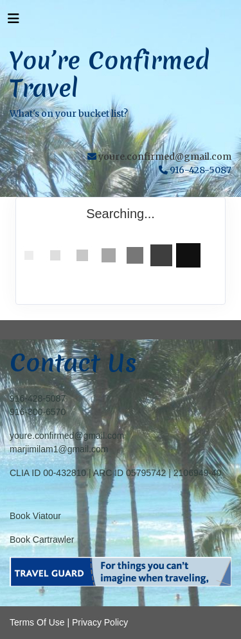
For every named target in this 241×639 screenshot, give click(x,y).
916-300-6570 (38, 412)
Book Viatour (35, 516)
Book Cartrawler (42, 539)
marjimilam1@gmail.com (59, 449)
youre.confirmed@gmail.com (164, 156)
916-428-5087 (38, 398)
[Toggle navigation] (13, 22)
